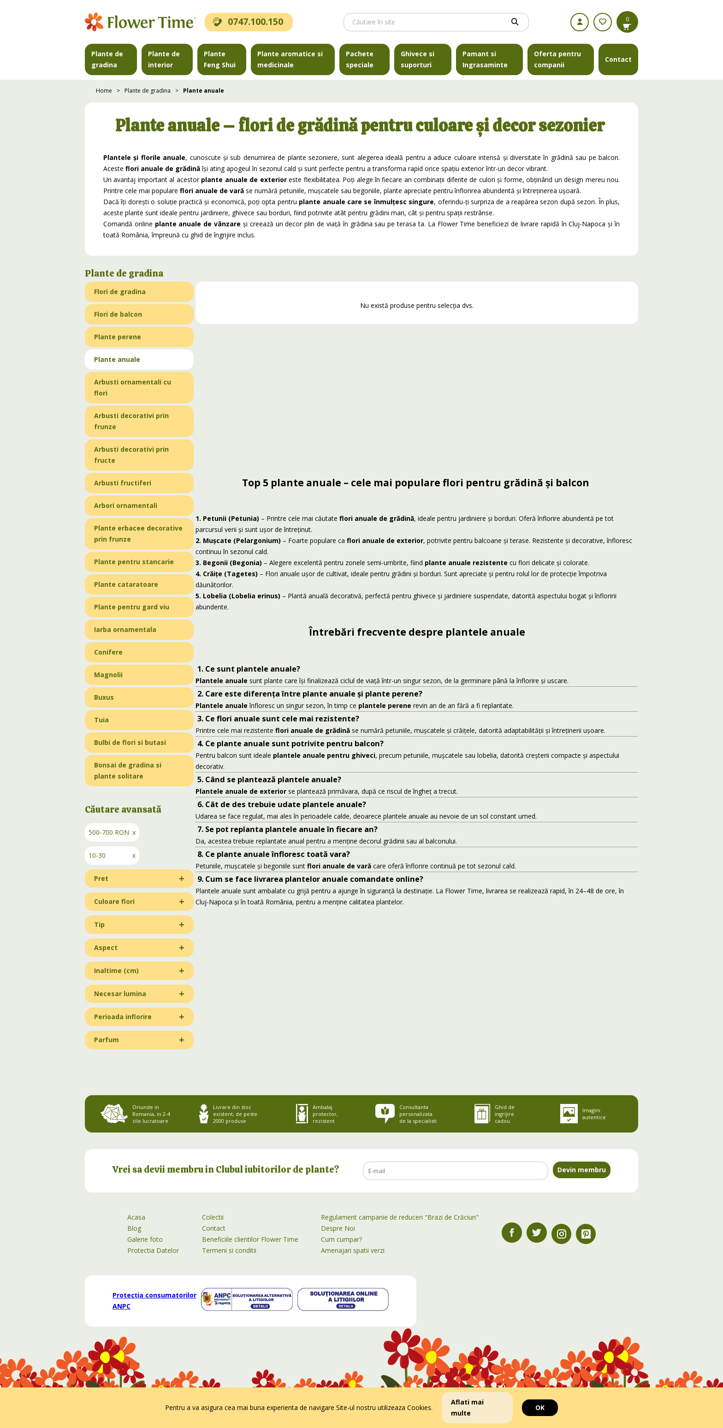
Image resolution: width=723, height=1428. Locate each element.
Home (104, 90)
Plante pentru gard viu (131, 606)
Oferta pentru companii (557, 59)
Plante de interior (164, 59)
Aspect (106, 947)
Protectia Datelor (153, 1250)
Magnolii (108, 674)
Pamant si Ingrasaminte (485, 59)
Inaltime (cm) (116, 970)
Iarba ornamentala (125, 629)
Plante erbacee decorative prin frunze (138, 533)
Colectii (213, 1217)
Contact (618, 59)
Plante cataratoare (126, 584)
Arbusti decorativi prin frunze (131, 421)
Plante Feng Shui (220, 59)
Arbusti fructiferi (122, 482)
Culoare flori (114, 901)
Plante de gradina (107, 59)
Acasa (136, 1217)
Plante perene (117, 336)
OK (540, 1407)
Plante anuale (203, 90)
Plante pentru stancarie (134, 561)
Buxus (104, 697)
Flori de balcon (118, 314)
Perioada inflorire (123, 1016)
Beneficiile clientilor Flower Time (250, 1239)
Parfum (106, 1039)
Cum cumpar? (341, 1239)
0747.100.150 (248, 21)
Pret (101, 878)
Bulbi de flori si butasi (130, 742)
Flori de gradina (120, 291)
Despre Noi (338, 1228)
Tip (99, 924)
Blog (134, 1228)
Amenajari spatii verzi (353, 1250)
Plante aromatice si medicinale (290, 59)
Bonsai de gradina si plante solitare (127, 770)
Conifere (108, 652)
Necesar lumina (120, 993)
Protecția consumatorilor (154, 1300)
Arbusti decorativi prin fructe (131, 455)
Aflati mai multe (467, 1407)
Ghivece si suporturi (417, 59)
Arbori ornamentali (125, 505)
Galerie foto (145, 1239)
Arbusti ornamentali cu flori (132, 387)
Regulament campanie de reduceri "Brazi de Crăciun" (400, 1217)
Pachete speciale (359, 59)
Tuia (101, 719)
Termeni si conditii (229, 1250)
